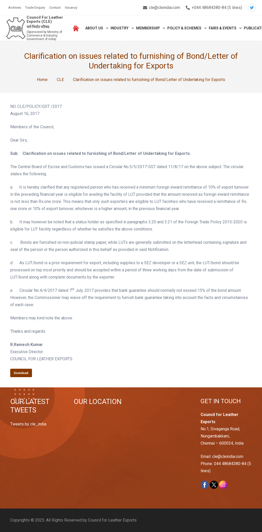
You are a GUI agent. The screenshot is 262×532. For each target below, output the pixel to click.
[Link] (15, 28)
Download (21, 373)
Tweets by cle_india (28, 424)
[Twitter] (252, 8)
